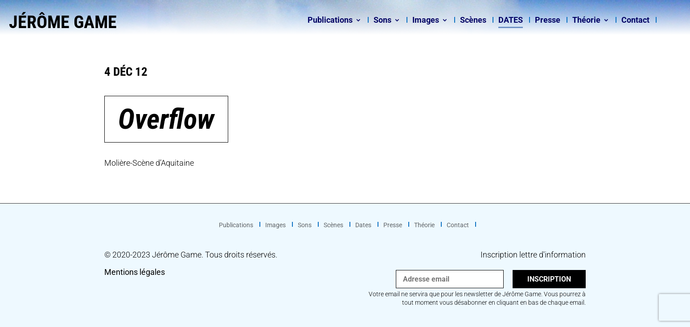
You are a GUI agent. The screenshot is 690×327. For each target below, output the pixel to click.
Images (425, 21)
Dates (510, 21)
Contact (635, 21)
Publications (330, 21)
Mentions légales (134, 272)
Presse (547, 21)
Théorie (586, 21)
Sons (382, 21)
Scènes (473, 21)
